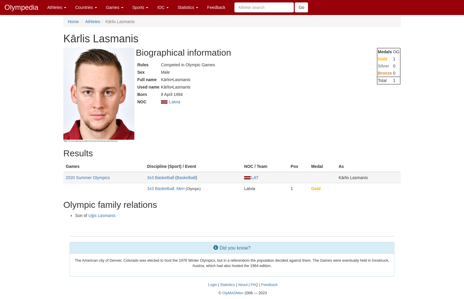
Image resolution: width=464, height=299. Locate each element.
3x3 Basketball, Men (165, 188)
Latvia (174, 101)
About (243, 285)
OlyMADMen (232, 293)
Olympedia (21, 7)
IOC (163, 7)
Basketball (186, 177)
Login (212, 285)
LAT (251, 177)
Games (114, 7)
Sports (140, 7)
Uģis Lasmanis (101, 215)
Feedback (216, 7)
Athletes (56, 7)
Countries (86, 7)
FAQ (254, 285)
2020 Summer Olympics (88, 177)
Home (73, 21)
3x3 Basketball (160, 177)
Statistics (188, 7)
